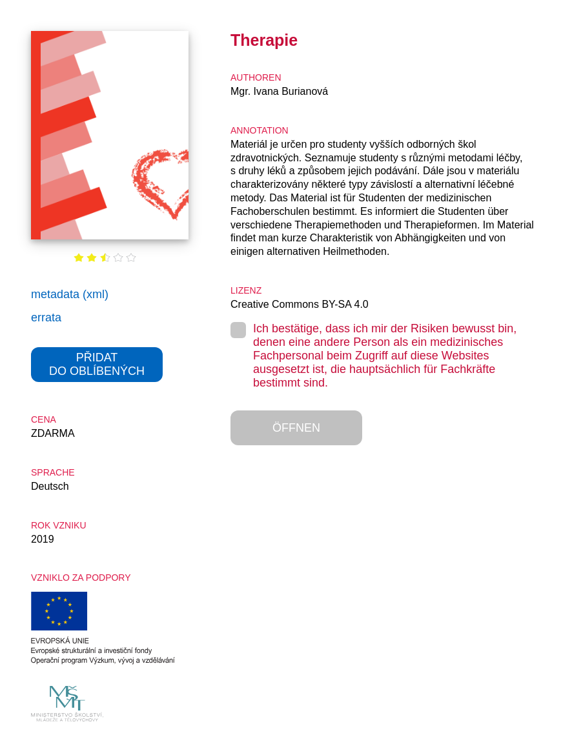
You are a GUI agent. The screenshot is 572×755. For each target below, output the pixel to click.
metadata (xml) (69, 294)
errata (46, 317)
